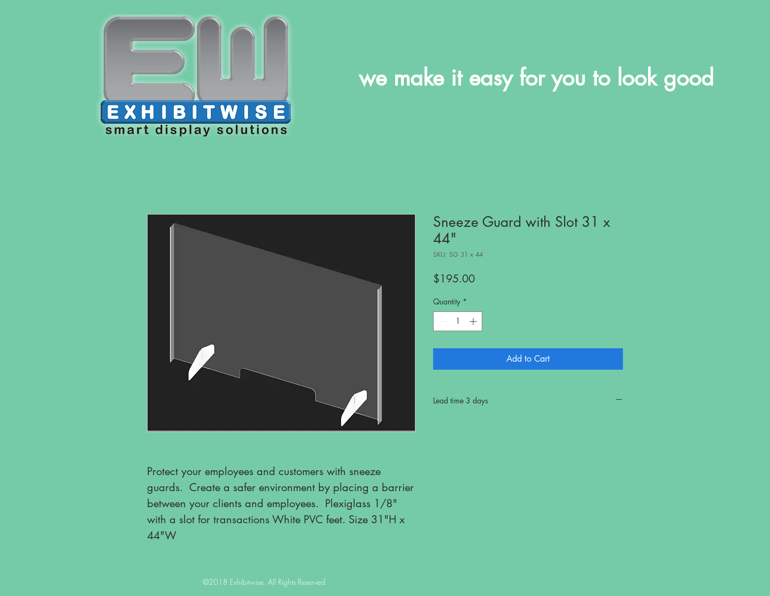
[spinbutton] (457, 321)
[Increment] (474, 321)
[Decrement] (441, 321)
